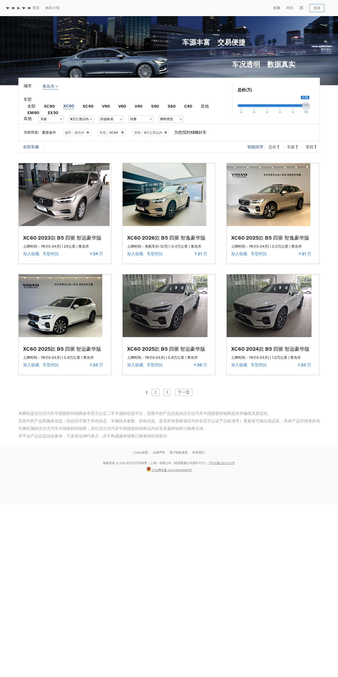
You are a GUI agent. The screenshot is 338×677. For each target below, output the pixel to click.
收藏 (276, 8)
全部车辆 (31, 147)
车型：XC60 (112, 132)
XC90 (49, 106)
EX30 (53, 112)
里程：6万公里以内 (150, 132)
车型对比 (51, 254)
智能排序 (255, 147)
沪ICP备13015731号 (222, 463)
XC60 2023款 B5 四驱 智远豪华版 (62, 238)
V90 (106, 106)
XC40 (88, 106)
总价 (273, 147)
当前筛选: (31, 132)
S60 (172, 106)
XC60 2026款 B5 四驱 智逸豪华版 (166, 238)
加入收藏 (31, 254)
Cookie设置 (140, 452)
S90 (155, 106)
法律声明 (159, 452)
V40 (138, 106)
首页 (35, 8)
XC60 (68, 105)
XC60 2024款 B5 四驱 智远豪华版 (270, 349)
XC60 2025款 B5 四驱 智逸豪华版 (270, 238)
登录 (316, 8)
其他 (205, 106)
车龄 (292, 147)
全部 (31, 106)
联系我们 (198, 452)
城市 (28, 86)
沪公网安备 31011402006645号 (169, 470)
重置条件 (49, 132)
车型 (28, 99)
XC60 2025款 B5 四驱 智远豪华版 (62, 349)
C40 (188, 106)
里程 (311, 147)
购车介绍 (52, 8)
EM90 (33, 112)
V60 (122, 106)
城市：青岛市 (77, 132)
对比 (289, 8)
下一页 (184, 392)
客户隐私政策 (179, 452)
